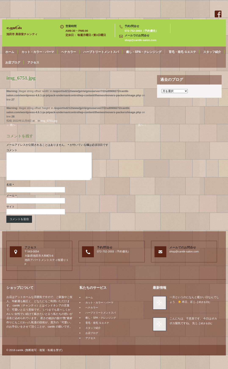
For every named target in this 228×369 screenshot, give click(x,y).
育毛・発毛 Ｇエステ (182, 52)
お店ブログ (12, 62)
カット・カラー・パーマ (37, 52)
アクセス (33, 62)
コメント (11, 150)
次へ (142, 125)
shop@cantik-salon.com (140, 40)
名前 (10, 189)
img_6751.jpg (49, 120)
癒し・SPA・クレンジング (143, 52)
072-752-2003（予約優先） (141, 30)
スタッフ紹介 (212, 52)
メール (11, 200)
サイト (10, 211)
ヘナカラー (68, 52)
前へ (10, 125)
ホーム (9, 52)
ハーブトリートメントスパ (101, 52)
